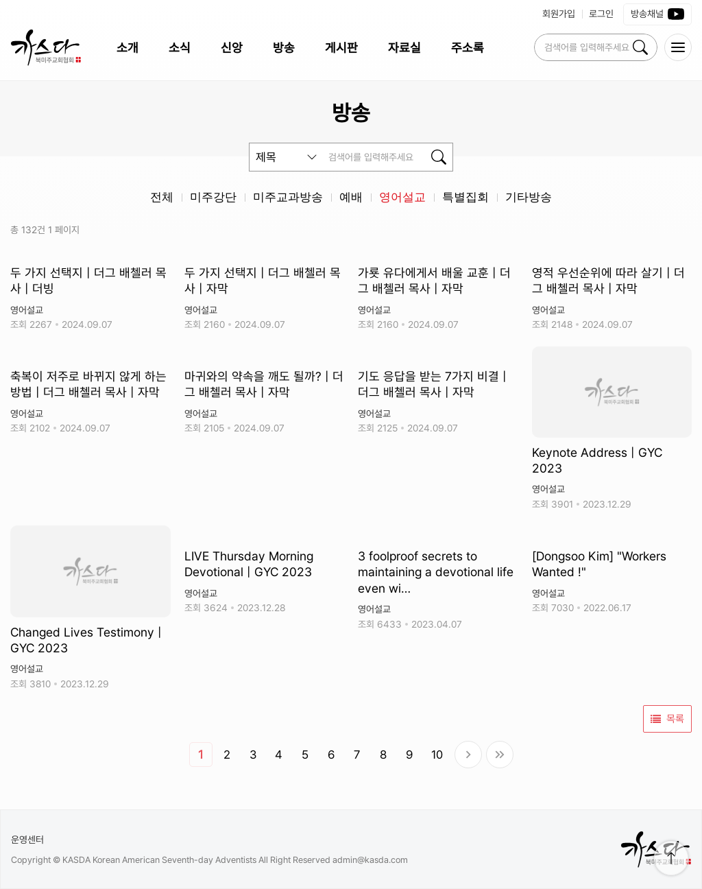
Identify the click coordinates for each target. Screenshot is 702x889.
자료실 (404, 47)
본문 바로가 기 (0, 0)
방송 (284, 47)
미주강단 (213, 197)
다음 (468, 754)
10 (437, 754)
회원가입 (558, 13)
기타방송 (528, 197)
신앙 (232, 47)
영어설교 (402, 197)
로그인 (601, 13)
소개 (127, 47)
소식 (180, 47)
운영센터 (27, 839)
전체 (161, 197)
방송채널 (657, 14)
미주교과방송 (288, 197)
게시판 (341, 47)
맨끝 (499, 754)
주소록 (467, 47)
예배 (351, 197)
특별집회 (465, 197)
